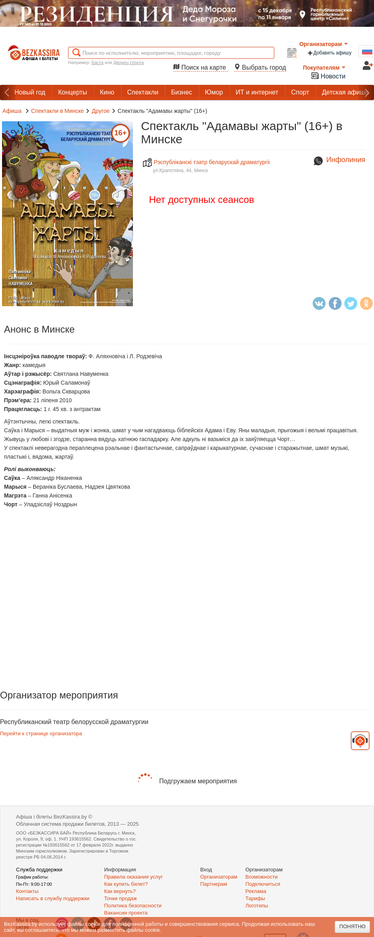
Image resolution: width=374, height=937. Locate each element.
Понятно (352, 926)
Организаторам (323, 44)
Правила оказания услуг (133, 877)
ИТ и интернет (257, 92)
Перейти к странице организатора (41, 733)
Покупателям (324, 67)
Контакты (27, 891)
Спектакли (143, 92)
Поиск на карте (200, 67)
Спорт (300, 92)
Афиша (12, 111)
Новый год (29, 92)
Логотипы (256, 906)
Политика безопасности (132, 906)
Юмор (214, 92)
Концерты (72, 92)
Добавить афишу (329, 53)
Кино (107, 92)
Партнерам (213, 884)
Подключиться (262, 884)
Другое (100, 111)
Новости (328, 75)
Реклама (255, 891)
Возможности (261, 877)
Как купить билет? (126, 884)
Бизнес (181, 92)
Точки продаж (120, 898)
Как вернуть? (120, 891)
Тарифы (255, 898)
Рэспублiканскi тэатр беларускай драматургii (206, 162)
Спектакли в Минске (57, 111)
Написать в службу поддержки (52, 898)
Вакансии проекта (126, 913)
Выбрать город (260, 67)
